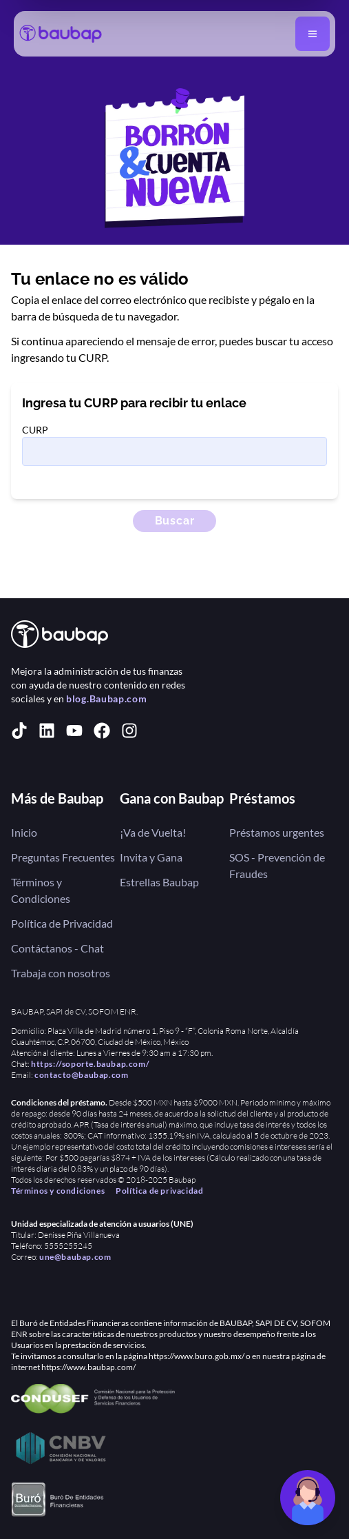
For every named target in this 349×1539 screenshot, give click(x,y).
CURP (35, 430)
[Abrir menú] (312, 34)
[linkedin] (47, 730)
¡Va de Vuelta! (153, 832)
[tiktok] (19, 730)
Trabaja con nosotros (60, 972)
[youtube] (74, 730)
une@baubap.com (75, 1257)
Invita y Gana (151, 857)
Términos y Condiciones (40, 890)
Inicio (24, 832)
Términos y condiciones (58, 1190)
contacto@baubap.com (81, 1075)
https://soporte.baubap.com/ (90, 1064)
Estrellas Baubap (159, 881)
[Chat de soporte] (307, 1497)
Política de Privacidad (62, 923)
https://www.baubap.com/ (88, 1367)
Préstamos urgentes (276, 832)
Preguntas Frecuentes (63, 857)
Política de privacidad (159, 1190)
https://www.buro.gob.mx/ (196, 1356)
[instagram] (129, 730)
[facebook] (102, 730)
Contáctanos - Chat (57, 948)
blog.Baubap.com (106, 698)
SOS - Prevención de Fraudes (277, 865)
